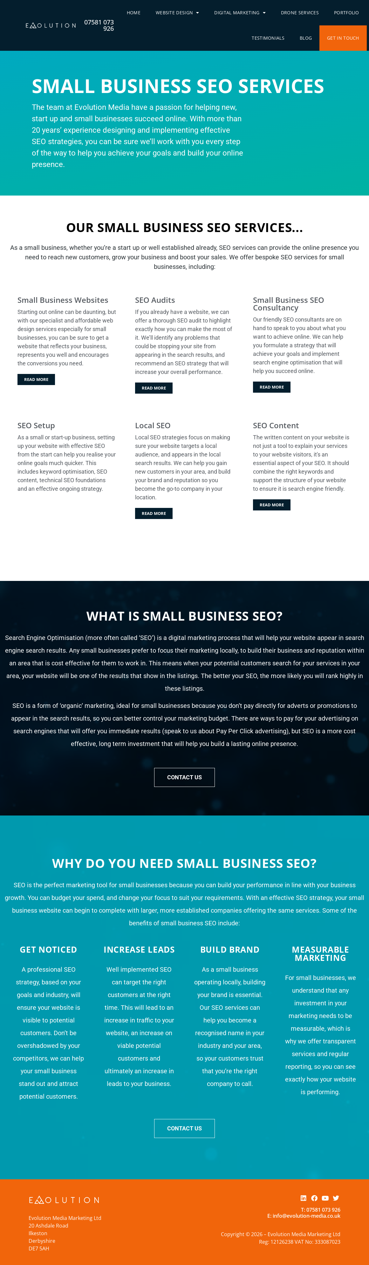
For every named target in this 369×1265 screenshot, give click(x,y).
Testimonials (268, 38)
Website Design (177, 12)
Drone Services (300, 13)
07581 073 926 (99, 25)
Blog (306, 38)
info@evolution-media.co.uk (306, 1215)
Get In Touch (343, 38)
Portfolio (346, 13)
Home (133, 13)
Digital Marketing (239, 12)
